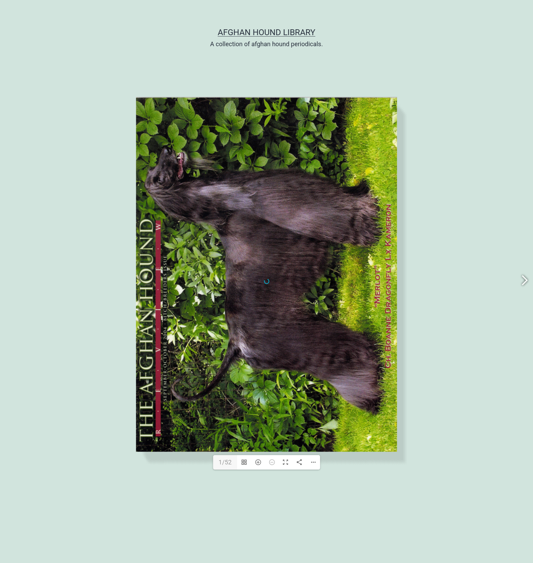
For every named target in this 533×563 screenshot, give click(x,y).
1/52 (225, 462)
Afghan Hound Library (266, 32)
